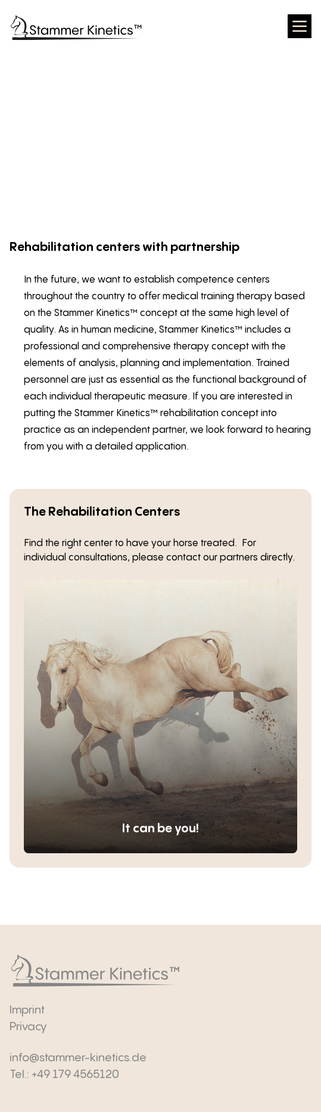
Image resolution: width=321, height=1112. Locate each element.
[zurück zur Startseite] (76, 27)
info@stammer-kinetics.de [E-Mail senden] (78, 1058)
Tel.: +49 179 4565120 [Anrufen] (64, 1074)
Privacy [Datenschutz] (28, 1027)
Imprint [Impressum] (27, 1010)
